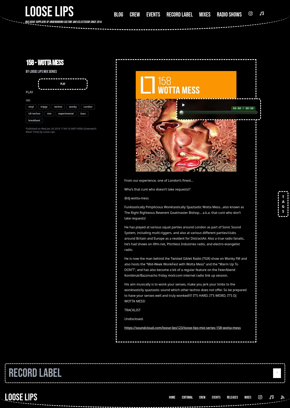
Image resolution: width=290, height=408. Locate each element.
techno (58, 106)
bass (83, 113)
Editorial (187, 397)
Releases (232, 397)
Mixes (204, 14)
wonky (73, 106)
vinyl (31, 106)
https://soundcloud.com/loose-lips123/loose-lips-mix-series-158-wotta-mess (182, 328)
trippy (44, 106)
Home (172, 397)
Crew (135, 14)
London (88, 106)
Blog (118, 14)
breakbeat (34, 120)
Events (153, 14)
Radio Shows (229, 14)
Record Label (180, 14)
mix (49, 113)
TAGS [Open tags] (283, 204)
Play (62, 84)
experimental (66, 113)
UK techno (34, 113)
